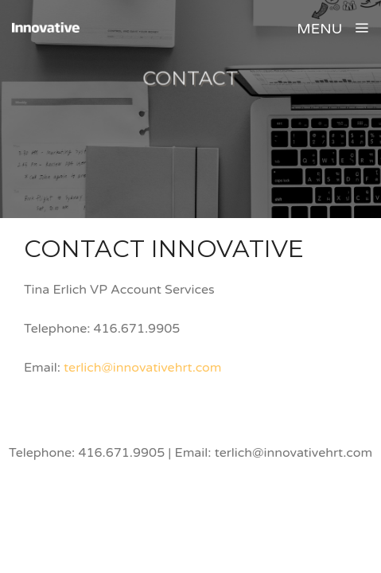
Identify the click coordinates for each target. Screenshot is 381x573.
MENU (333, 28)
